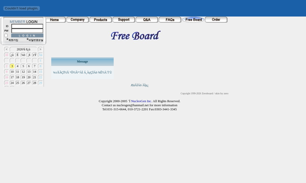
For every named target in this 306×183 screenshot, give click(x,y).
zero (226, 93)
